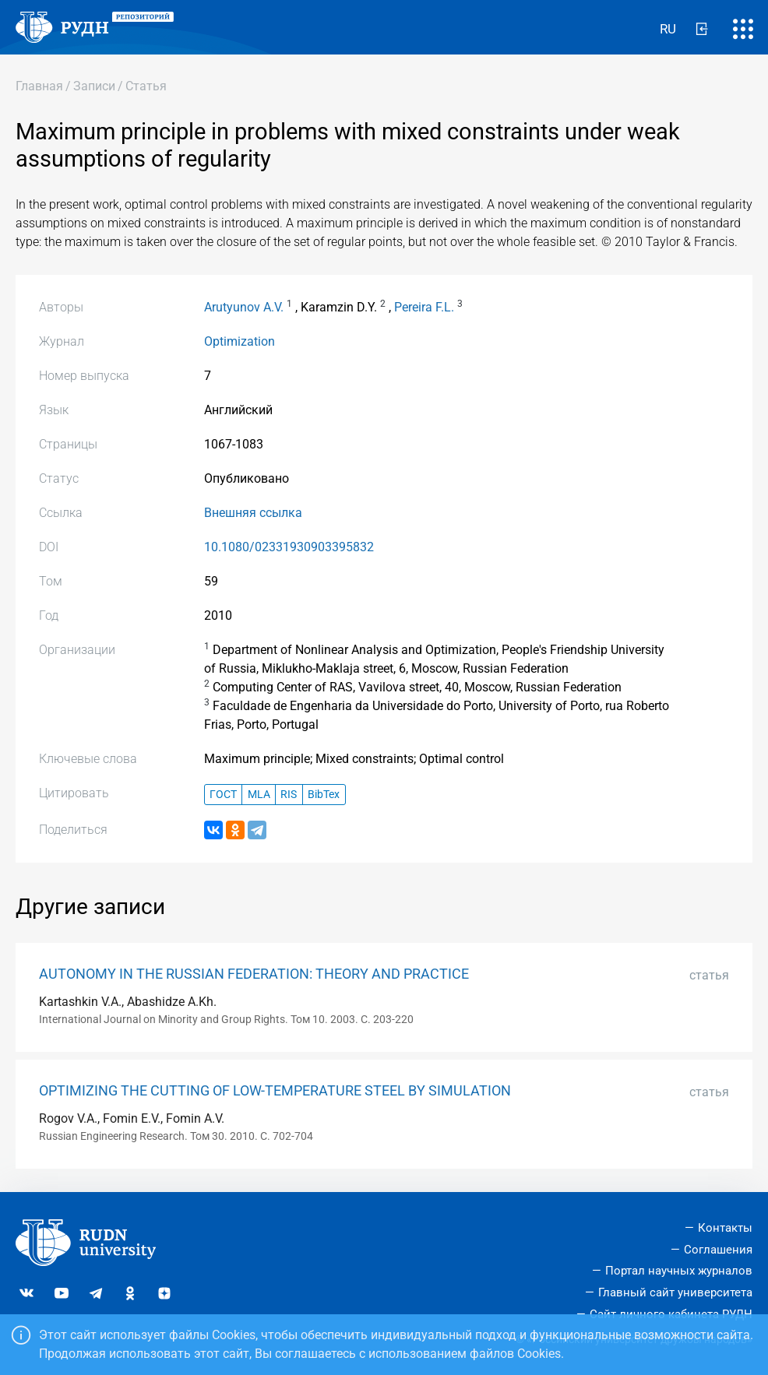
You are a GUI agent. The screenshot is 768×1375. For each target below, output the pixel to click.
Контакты (725, 1228)
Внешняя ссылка (253, 512)
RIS (288, 794)
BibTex (324, 794)
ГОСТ (223, 794)
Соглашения (718, 1250)
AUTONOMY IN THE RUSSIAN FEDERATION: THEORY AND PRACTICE (254, 974)
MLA (259, 794)
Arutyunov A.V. (244, 307)
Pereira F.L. (424, 307)
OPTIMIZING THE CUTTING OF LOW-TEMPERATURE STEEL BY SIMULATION (275, 1091)
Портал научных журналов (678, 1271)
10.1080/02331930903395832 (289, 547)
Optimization (239, 341)
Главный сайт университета (675, 1292)
